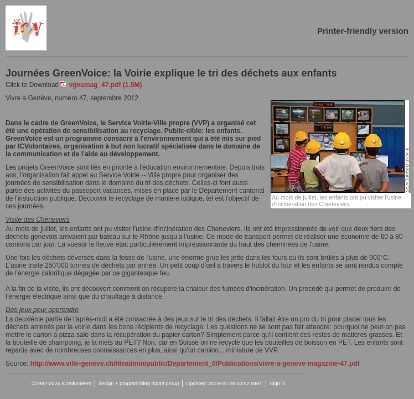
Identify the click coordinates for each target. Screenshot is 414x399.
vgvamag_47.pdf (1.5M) (105, 85)
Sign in (278, 383)
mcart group (165, 383)
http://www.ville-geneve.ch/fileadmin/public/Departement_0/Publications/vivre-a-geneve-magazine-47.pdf (195, 363)
